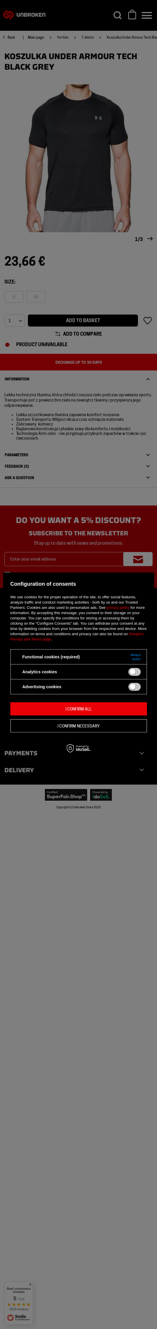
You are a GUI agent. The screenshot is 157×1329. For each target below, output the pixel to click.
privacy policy (118, 607)
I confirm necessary (78, 725)
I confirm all (78, 708)
